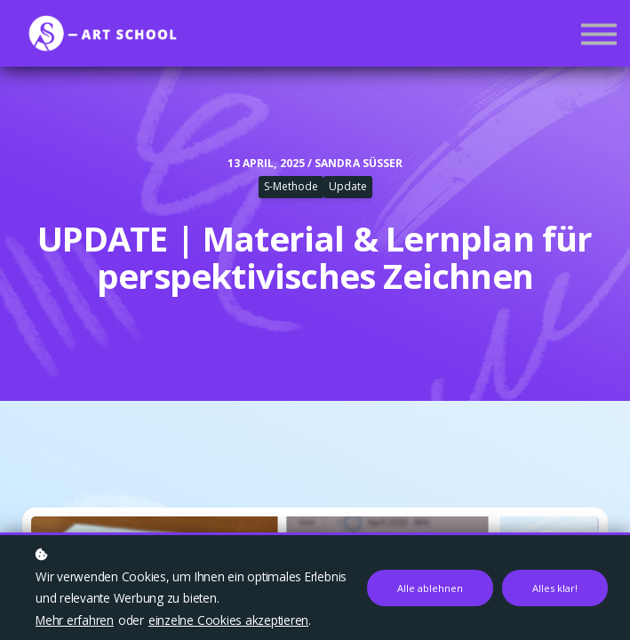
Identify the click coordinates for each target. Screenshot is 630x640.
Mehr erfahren (75, 620)
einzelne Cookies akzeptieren (228, 620)
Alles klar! (555, 588)
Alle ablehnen (430, 588)
